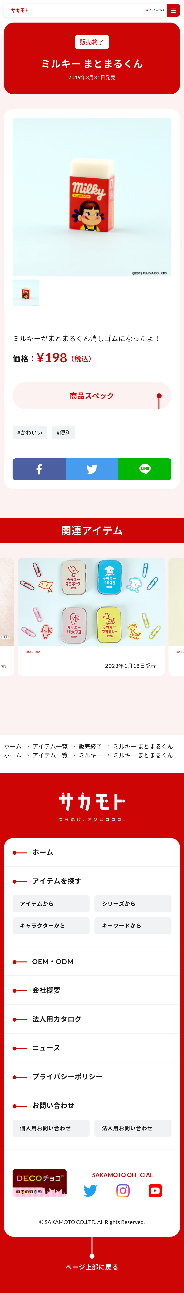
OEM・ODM (43, 961)
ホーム (13, 746)
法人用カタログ (47, 1019)
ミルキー (90, 755)
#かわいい (29, 432)
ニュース (36, 1048)
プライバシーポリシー (58, 1076)
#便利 (64, 432)
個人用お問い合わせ (45, 1128)
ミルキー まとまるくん (143, 746)
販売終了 (90, 746)
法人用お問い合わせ (127, 1128)
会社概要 (36, 990)
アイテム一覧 (50, 746)
